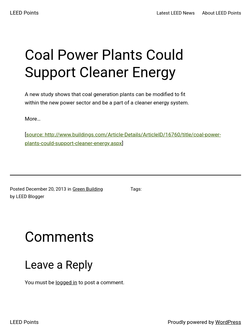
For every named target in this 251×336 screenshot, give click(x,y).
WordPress (228, 322)
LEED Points (24, 13)
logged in (66, 282)
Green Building (88, 189)
